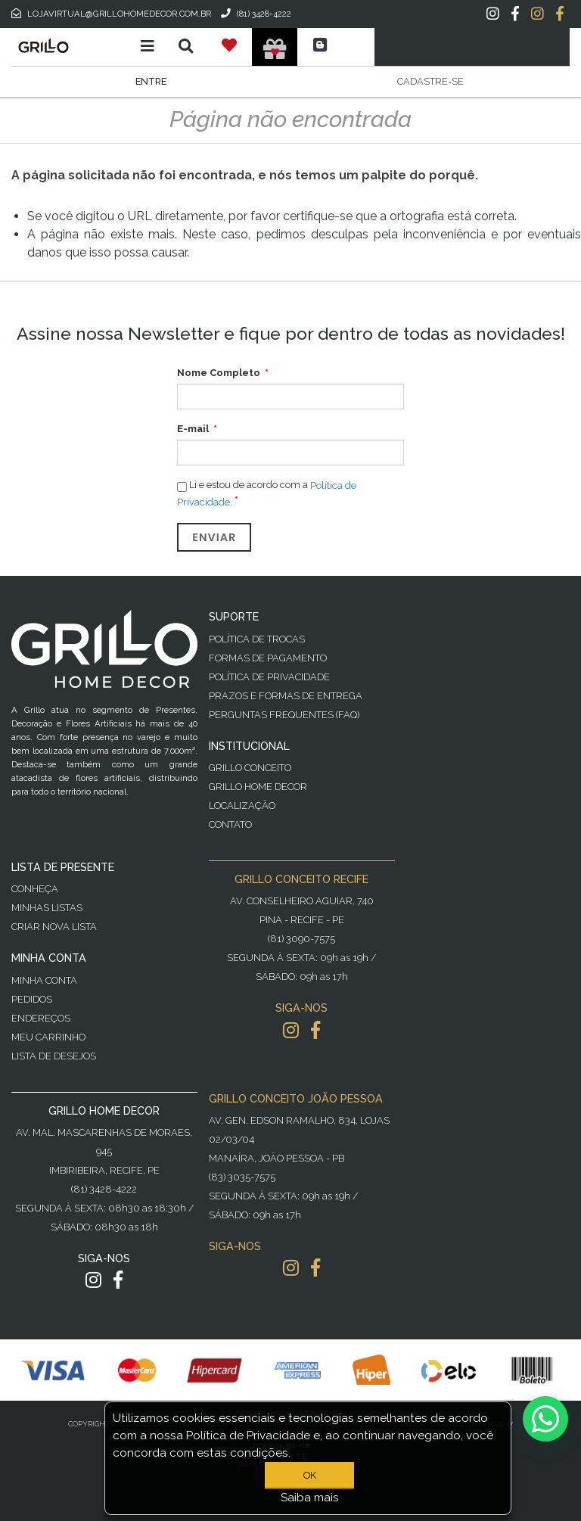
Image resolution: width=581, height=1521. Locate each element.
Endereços (40, 1018)
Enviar (214, 537)
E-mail (193, 428)
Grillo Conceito (250, 767)
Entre (150, 81)
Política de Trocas (257, 639)
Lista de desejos (53, 1056)
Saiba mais (310, 1497)
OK (309, 1475)
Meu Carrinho (48, 1037)
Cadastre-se (430, 81)
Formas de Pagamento (268, 658)
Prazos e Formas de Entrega (285, 695)
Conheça (34, 888)
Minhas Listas (46, 907)
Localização (242, 805)
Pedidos (31, 999)
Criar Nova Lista (54, 926)
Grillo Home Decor (258, 786)
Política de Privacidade (269, 677)
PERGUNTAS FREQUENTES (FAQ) (284, 714)
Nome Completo (218, 372)
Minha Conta (44, 980)
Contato (230, 824)
